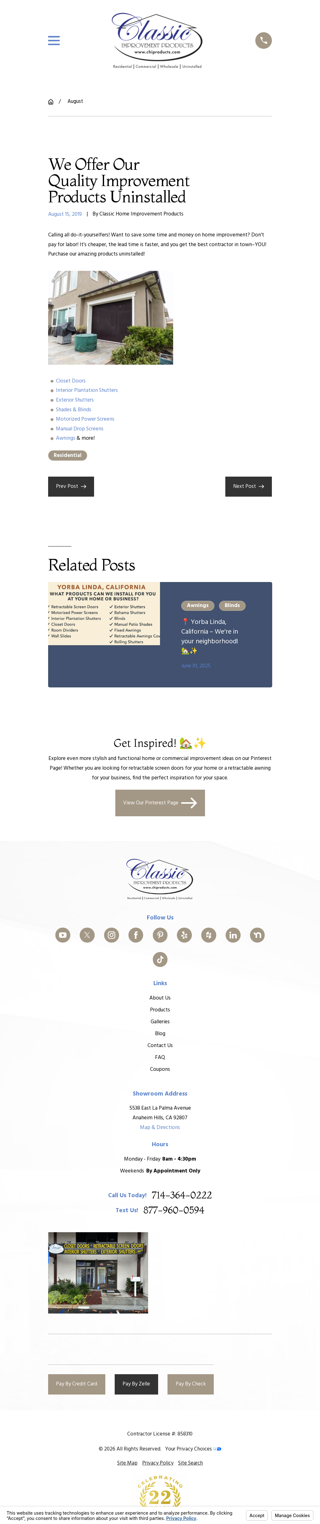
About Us (160, 998)
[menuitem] (127, 1463)
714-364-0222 (182, 1195)
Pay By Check (191, 1384)
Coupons (160, 1069)
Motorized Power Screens (85, 419)
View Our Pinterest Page (160, 803)
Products (160, 1010)
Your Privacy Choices (193, 1449)
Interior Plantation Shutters (87, 390)
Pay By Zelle (136, 1384)
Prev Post (71, 486)
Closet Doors (71, 381)
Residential (68, 455)
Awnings (65, 438)
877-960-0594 (173, 1210)
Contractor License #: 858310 (159, 1434)
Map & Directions (160, 1127)
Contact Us (159, 1045)
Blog (160, 1033)
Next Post (248, 486)
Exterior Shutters (75, 400)
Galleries (159, 1022)
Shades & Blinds (73, 410)
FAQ (160, 1057)
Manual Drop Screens (79, 429)
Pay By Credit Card (76, 1384)
